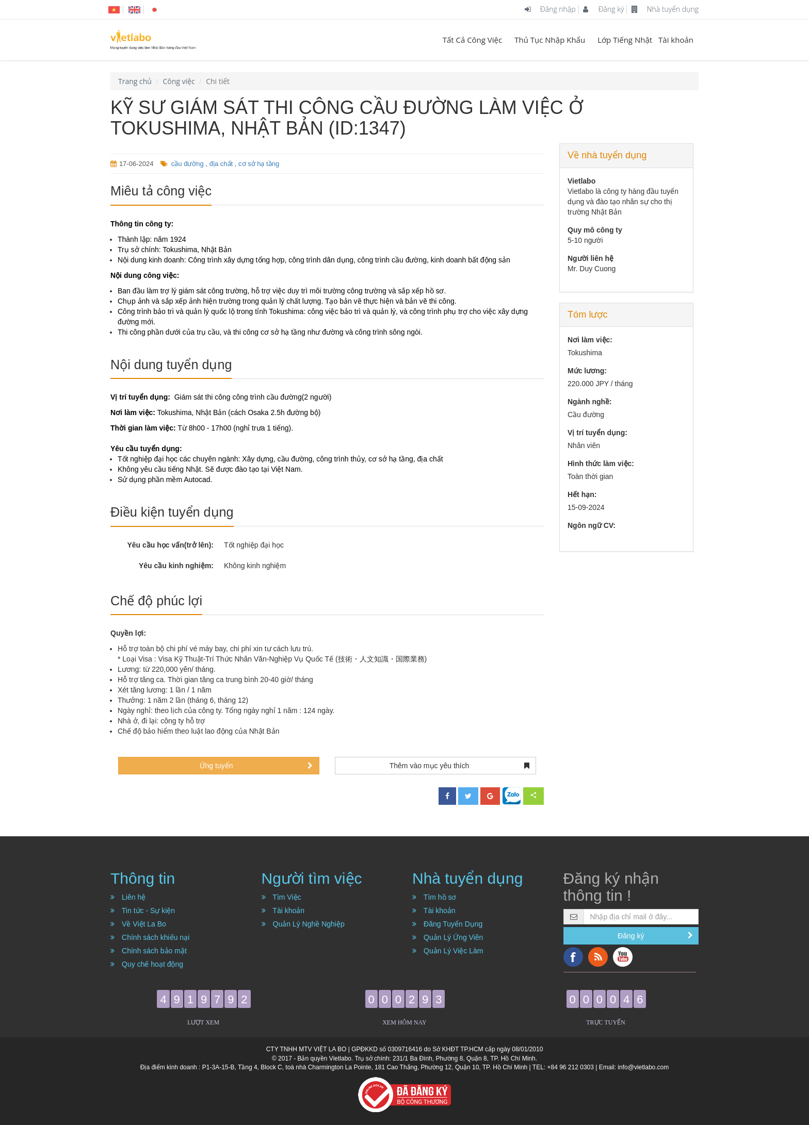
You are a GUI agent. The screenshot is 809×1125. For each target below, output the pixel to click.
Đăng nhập (550, 9)
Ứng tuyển (256, 765)
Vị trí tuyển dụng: (597, 432)
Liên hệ (127, 897)
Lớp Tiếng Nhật (624, 40)
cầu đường (187, 164)
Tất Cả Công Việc (473, 40)
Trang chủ (135, 81)
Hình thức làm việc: (601, 463)
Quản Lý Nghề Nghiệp (303, 924)
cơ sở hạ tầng (258, 164)
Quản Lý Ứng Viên (447, 937)
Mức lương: (587, 371)
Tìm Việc (281, 897)
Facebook (573, 957)
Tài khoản (675, 40)
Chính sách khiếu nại (149, 937)
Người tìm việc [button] (312, 878)
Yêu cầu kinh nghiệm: (176, 565)
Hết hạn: (582, 494)
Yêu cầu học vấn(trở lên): (170, 545)
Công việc (179, 81)
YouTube (623, 957)
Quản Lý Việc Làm (447, 951)
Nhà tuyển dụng (665, 9)
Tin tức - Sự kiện (142, 910)
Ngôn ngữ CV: (592, 525)
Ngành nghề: (590, 402)
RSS (598, 957)
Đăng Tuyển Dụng (447, 924)
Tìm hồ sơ (434, 897)
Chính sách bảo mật (148, 951)
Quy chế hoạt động (146, 964)
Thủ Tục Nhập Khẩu (549, 40)
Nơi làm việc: (590, 340)
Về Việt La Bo (138, 924)
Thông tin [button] (142, 878)
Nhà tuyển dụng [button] (467, 878)
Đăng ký (603, 9)
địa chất (221, 164)
